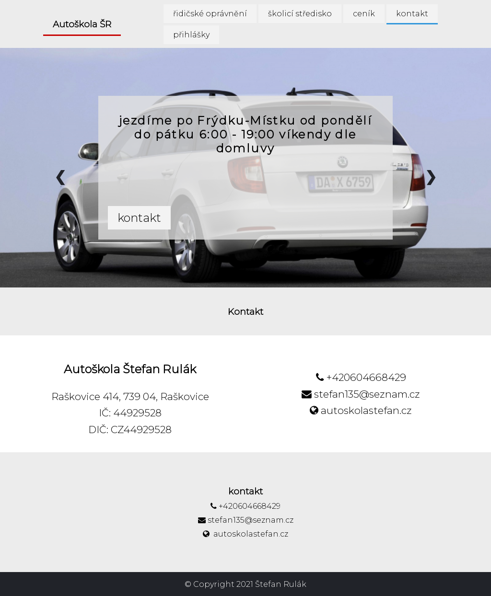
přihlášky (191, 34)
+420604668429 (361, 377)
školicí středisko (300, 13)
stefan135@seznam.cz (361, 394)
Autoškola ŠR (82, 24)
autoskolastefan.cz (361, 410)
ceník (364, 13)
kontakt (412, 13)
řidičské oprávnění (210, 13)
